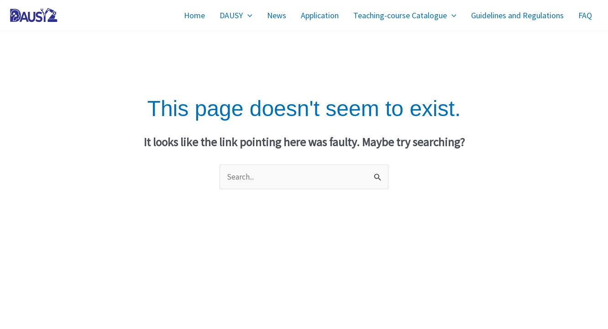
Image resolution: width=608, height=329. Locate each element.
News (276, 15)
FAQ (585, 15)
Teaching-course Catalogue (404, 15)
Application (320, 15)
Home (194, 15)
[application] (247, 15)
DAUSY (236, 15)
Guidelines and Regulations (517, 15)
